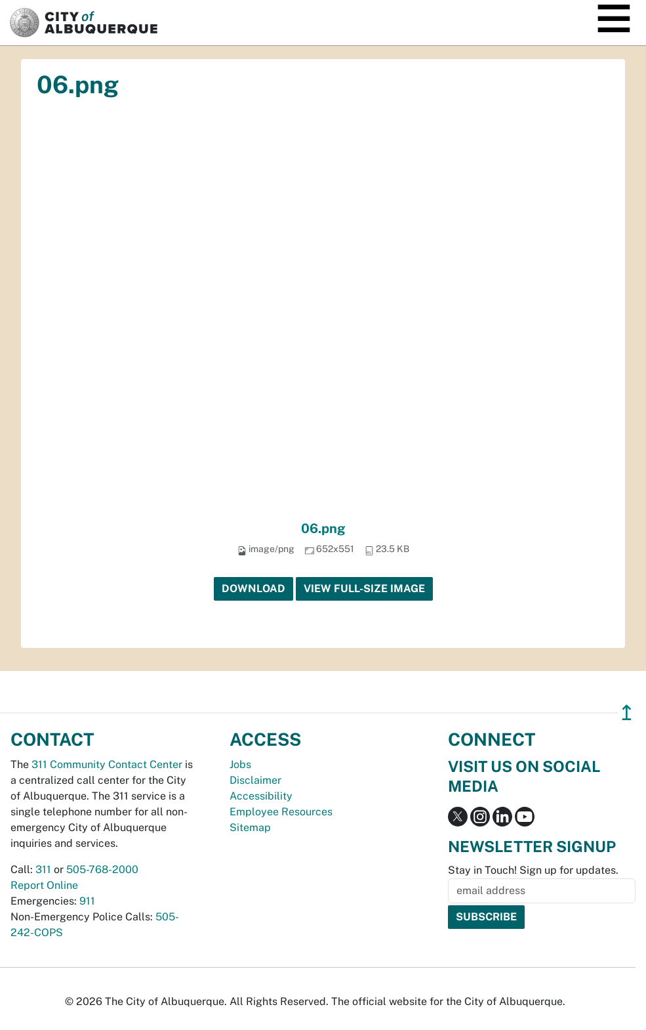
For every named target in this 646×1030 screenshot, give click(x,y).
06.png (323, 528)
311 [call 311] (43, 869)
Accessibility (261, 796)
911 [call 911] (87, 901)
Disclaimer (255, 780)
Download (253, 588)
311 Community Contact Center (106, 764)
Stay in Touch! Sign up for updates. (533, 870)
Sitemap (250, 827)
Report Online (44, 885)
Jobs (240, 764)
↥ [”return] (627, 712)
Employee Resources (281, 811)
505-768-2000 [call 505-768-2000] (102, 869)
